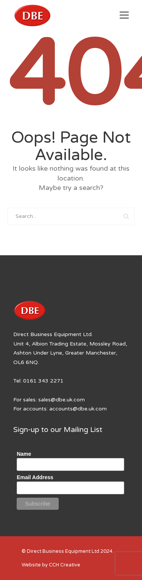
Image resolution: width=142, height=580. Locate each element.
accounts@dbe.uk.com (78, 409)
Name (24, 454)
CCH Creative (64, 565)
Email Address (35, 477)
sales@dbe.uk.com (61, 399)
